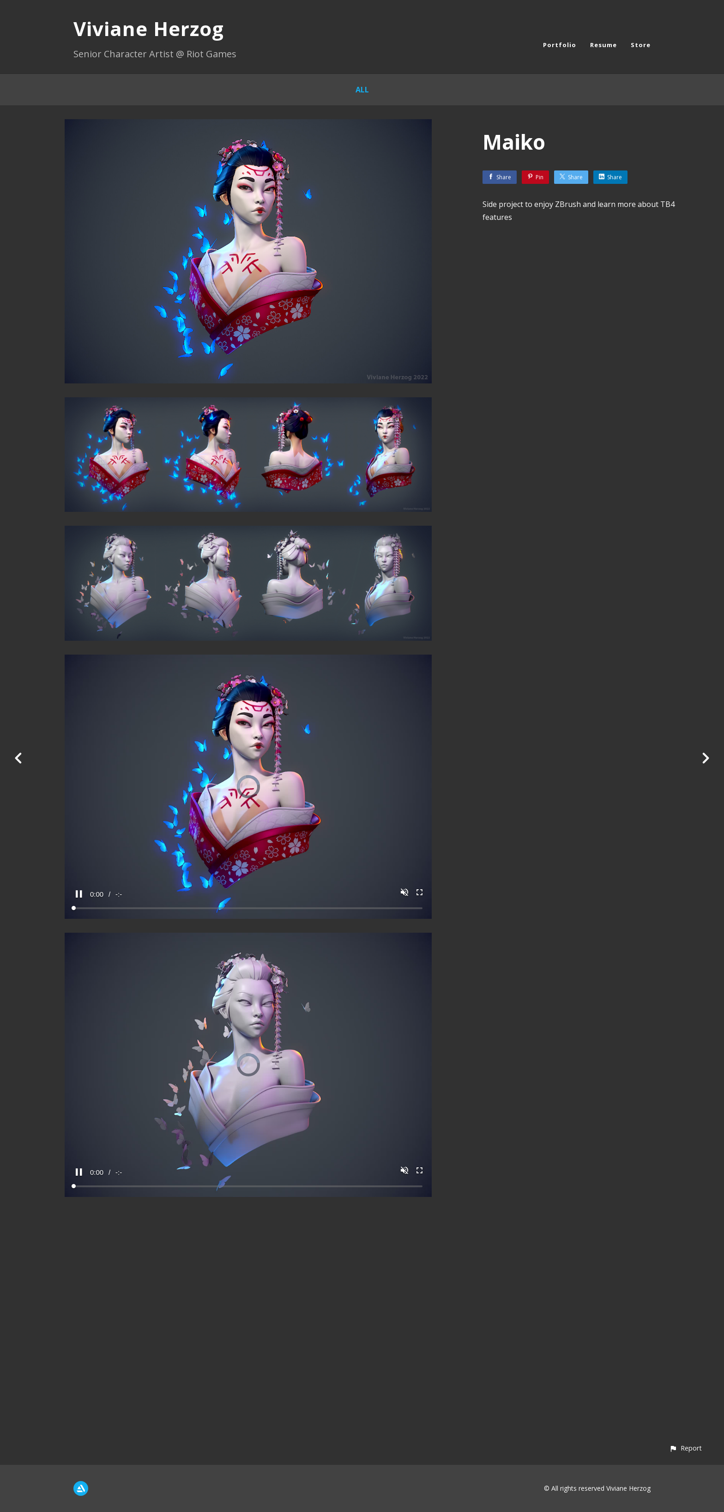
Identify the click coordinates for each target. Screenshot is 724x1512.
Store (641, 45)
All (362, 90)
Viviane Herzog (148, 28)
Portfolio (559, 45)
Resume (603, 45)
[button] (685, 1448)
